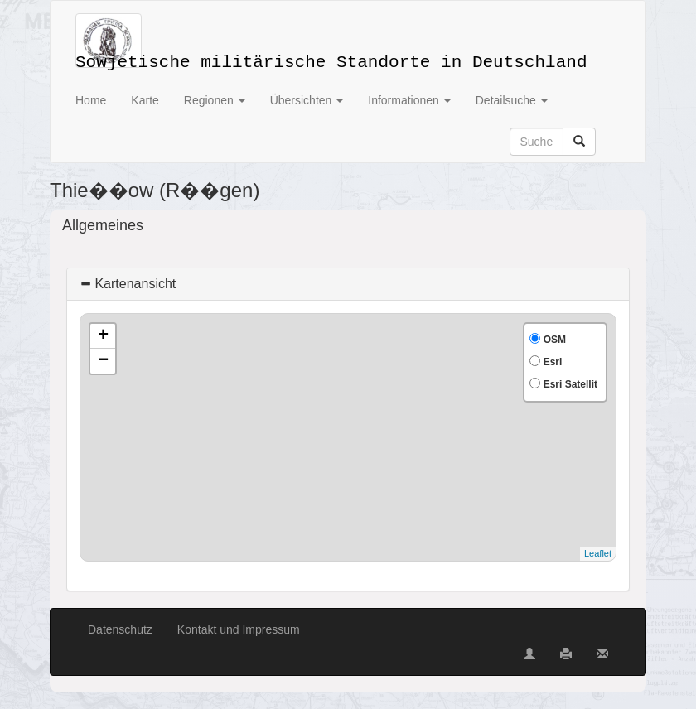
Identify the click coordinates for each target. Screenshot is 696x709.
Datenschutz (120, 629)
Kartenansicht (128, 284)
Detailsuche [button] (512, 100)
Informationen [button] (409, 100)
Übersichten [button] (307, 100)
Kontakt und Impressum (238, 629)
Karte (144, 100)
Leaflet (597, 553)
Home (90, 100)
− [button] (103, 361)
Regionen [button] (214, 100)
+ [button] (103, 336)
